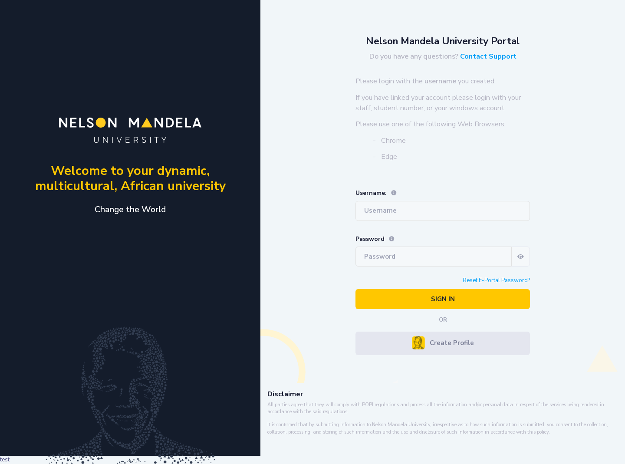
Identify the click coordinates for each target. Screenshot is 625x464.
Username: (376, 193)
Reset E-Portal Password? (496, 280)
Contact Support (488, 56)
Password (375, 239)
